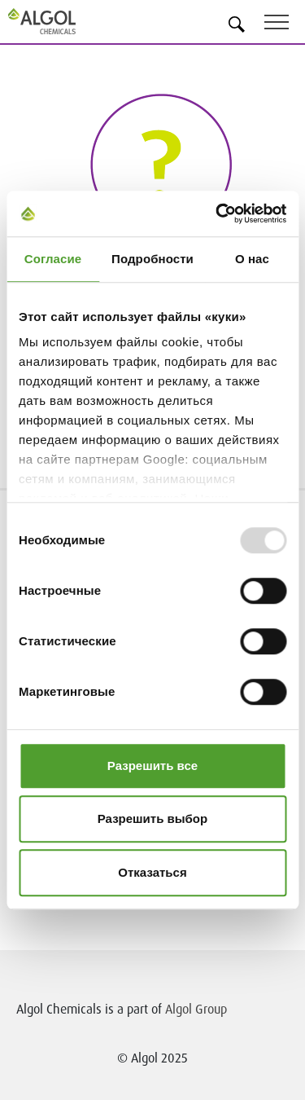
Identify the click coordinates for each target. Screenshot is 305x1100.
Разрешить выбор (152, 818)
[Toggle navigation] (284, 25)
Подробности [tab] (152, 259)
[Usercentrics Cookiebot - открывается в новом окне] (217, 213)
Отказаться (152, 872)
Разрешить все (152, 765)
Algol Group (196, 1009)
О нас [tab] (252, 259)
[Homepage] (61, 21)
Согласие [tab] (52, 259)
